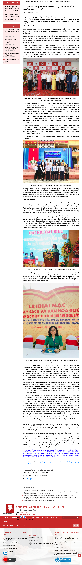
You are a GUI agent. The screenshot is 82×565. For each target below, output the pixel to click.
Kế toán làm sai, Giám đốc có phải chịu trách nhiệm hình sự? (12, 48)
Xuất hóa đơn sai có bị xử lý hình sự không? (12, 60)
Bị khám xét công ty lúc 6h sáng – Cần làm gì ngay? (12, 54)
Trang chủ (27, 1)
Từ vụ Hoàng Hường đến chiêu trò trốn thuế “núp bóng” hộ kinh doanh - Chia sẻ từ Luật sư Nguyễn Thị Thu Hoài (48, 495)
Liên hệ (6, 521)
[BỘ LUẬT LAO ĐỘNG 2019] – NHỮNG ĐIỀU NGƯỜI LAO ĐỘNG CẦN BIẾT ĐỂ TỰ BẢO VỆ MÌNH (12, 8)
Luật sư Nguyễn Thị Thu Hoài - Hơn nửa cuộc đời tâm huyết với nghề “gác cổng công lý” (50, 1)
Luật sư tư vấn (45, 518)
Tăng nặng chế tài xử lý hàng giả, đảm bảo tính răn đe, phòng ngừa (39, 490)
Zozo (26, 526)
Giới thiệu (14, 518)
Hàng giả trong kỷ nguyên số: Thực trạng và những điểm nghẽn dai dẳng (12, 40)
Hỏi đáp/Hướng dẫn (35, 518)
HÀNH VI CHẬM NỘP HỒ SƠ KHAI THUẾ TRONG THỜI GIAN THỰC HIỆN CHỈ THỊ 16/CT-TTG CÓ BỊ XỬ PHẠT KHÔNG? (12, 17)
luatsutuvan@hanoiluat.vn (31, 479)
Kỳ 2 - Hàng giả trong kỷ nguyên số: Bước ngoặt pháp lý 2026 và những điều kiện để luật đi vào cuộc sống (12, 32)
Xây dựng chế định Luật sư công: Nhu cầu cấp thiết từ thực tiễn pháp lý (39, 500)
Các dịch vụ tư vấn (23, 518)
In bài (42, 13)
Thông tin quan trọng (11, 3)
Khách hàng (54, 518)
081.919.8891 (24, 512)
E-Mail (37, 13)
